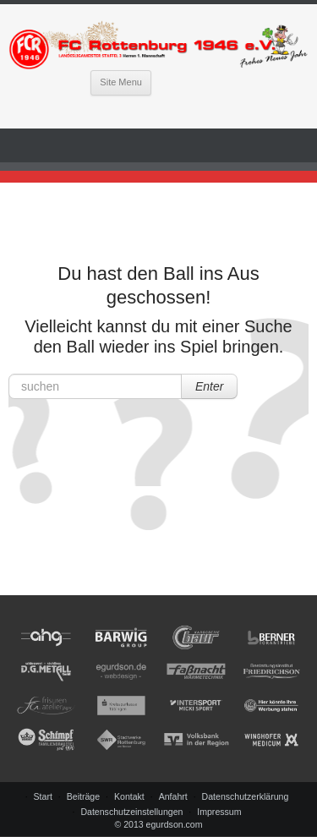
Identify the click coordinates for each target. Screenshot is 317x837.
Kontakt (129, 796)
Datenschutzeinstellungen (131, 812)
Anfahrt (173, 796)
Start (43, 796)
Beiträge (83, 796)
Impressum (219, 812)
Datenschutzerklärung (245, 796)
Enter (209, 386)
